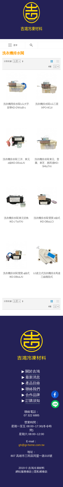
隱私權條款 (40, 471)
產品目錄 (32, 383)
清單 (57, 61)
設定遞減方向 (23, 61)
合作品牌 (32, 395)
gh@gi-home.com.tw (31, 445)
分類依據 (8, 61)
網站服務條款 (24, 471)
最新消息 (32, 377)
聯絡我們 (32, 389)
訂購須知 (32, 401)
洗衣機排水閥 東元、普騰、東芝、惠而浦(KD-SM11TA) (47, 163)
